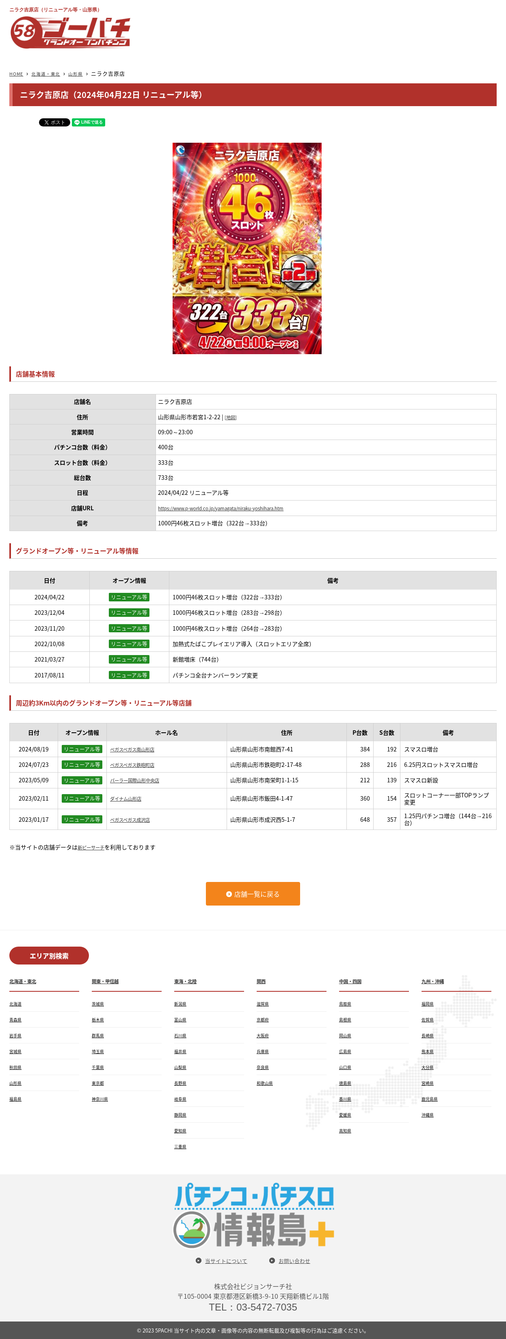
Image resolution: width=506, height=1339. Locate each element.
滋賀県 (264, 1003)
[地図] (232, 417)
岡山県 (346, 1035)
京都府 (264, 1019)
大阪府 (264, 1035)
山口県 (346, 1067)
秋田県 (16, 1067)
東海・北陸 (188, 981)
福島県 (16, 1098)
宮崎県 (429, 1082)
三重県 (181, 1146)
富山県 (181, 1019)
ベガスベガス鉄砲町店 (138, 764)
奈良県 (264, 1067)
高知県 (346, 1130)
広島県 (346, 1051)
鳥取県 (346, 1003)
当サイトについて (223, 1260)
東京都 (99, 1082)
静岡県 (181, 1114)
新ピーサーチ (95, 847)
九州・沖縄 (436, 981)
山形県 (85, 73)
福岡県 (429, 1003)
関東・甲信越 (109, 981)
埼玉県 (99, 1051)
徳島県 (346, 1082)
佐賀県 (429, 1019)
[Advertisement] (349, 27)
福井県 (181, 1051)
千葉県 (99, 1067)
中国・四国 (353, 981)
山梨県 (181, 1067)
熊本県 (429, 1051)
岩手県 (16, 1035)
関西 (262, 981)
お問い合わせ (299, 1260)
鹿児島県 (431, 1098)
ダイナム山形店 (130, 798)
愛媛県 (346, 1114)
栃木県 (99, 1019)
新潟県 (181, 1003)
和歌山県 (266, 1082)
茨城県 (99, 1003)
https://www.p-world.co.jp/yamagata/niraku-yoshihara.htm (237, 508)
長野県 (181, 1082)
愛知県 (181, 1130)
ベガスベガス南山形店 (138, 749)
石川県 (181, 1035)
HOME (17, 73)
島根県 (346, 1019)
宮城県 (16, 1051)
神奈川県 (101, 1098)
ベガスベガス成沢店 (135, 819)
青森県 (16, 1019)
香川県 (346, 1098)
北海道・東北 (52, 73)
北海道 (16, 1003)
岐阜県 (181, 1098)
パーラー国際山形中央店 (141, 780)
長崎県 (429, 1035)
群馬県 (99, 1035)
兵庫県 (264, 1051)
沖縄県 (429, 1114)
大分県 (429, 1067)
